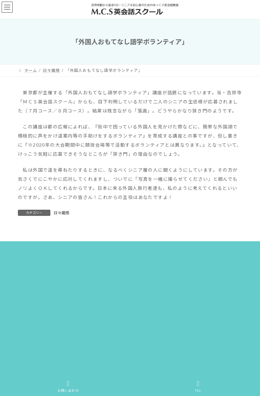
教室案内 (215, 249)
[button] (60, 345)
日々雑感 (61, 212)
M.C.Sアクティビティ (78, 257)
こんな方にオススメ (132, 249)
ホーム (30, 249)
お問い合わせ (124, 257)
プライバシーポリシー (209, 257)
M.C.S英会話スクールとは (75, 249)
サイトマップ (163, 257)
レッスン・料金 (179, 249)
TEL (198, 386)
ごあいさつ (34, 257)
